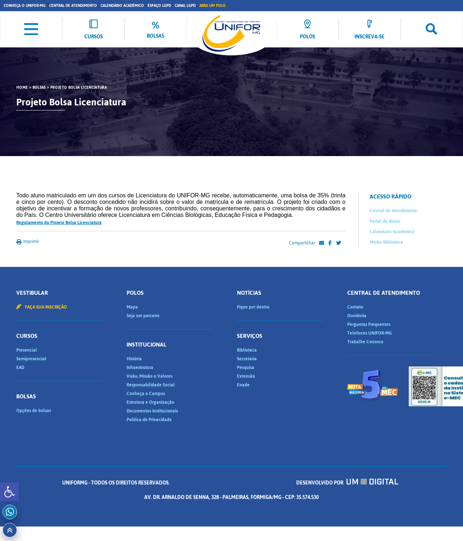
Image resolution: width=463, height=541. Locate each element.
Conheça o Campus (146, 393)
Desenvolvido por (347, 483)
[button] (9, 491)
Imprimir (27, 241)
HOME (22, 88)
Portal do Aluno (385, 221)
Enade (243, 385)
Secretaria (247, 359)
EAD (20, 367)
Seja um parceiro (143, 315)
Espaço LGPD (159, 5)
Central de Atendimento (73, 5)
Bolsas (39, 88)
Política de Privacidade (149, 419)
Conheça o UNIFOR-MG (25, 5)
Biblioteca (247, 350)
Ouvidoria (356, 315)
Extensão (246, 376)
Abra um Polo (212, 5)
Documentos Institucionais (152, 411)
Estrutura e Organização (150, 402)
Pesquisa (245, 367)
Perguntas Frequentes (368, 324)
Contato (355, 307)
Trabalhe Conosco (365, 341)
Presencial (26, 350)
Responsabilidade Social (151, 385)
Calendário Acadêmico (122, 5)
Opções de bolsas (33, 410)
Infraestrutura (140, 367)
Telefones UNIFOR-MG (369, 333)
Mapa (132, 307)
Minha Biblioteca (386, 242)
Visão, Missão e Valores (150, 376)
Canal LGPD (185, 5)
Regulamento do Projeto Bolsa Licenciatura (59, 222)
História (134, 359)
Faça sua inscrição (41, 307)
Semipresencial (31, 359)
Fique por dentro (253, 307)
